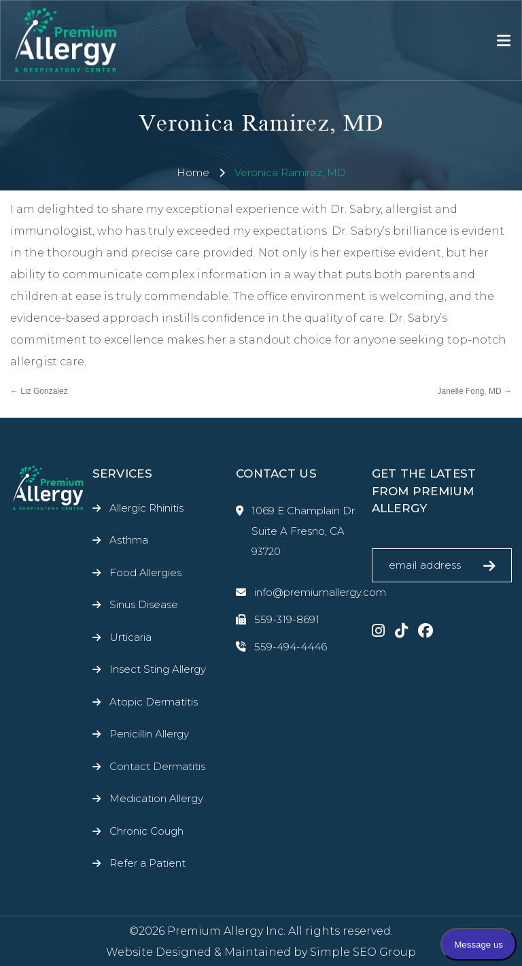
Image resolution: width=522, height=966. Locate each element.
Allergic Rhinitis (146, 507)
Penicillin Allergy (149, 733)
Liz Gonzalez (39, 391)
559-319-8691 (277, 620)
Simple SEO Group (363, 952)
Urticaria (130, 637)
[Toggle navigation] (503, 40)
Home (193, 172)
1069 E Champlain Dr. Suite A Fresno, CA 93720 (296, 531)
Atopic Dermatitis (153, 701)
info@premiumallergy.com (299, 592)
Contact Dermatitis (157, 766)
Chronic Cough (146, 831)
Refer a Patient (147, 862)
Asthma (128, 539)
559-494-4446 (281, 647)
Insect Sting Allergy (157, 669)
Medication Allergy (156, 798)
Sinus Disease (143, 604)
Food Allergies (145, 572)
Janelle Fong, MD (475, 391)
